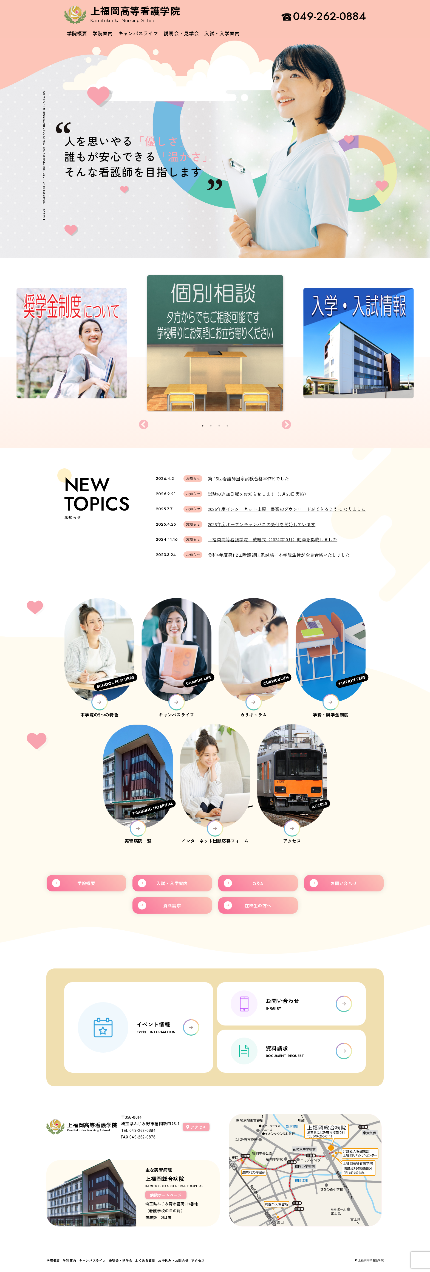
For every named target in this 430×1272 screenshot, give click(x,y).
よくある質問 (145, 1260)
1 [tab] (204, 424)
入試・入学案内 (221, 33)
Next (286, 425)
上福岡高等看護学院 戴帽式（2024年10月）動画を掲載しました (272, 539)
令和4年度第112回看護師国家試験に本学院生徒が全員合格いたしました (279, 554)
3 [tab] (221, 424)
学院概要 (77, 33)
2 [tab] (213, 424)
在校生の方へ (258, 905)
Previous (144, 425)
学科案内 (69, 1260)
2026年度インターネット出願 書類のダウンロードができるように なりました (287, 509)
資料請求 (172, 905)
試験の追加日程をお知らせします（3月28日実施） (258, 494)
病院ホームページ (166, 1195)
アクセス (196, 1127)
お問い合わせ (343, 883)
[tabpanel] (215, 343)
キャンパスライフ (138, 33)
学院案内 (102, 33)
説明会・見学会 (181, 33)
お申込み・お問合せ (173, 1260)
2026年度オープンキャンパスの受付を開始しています (261, 524)
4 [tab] (229, 424)
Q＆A (258, 883)
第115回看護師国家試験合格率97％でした (248, 478)
